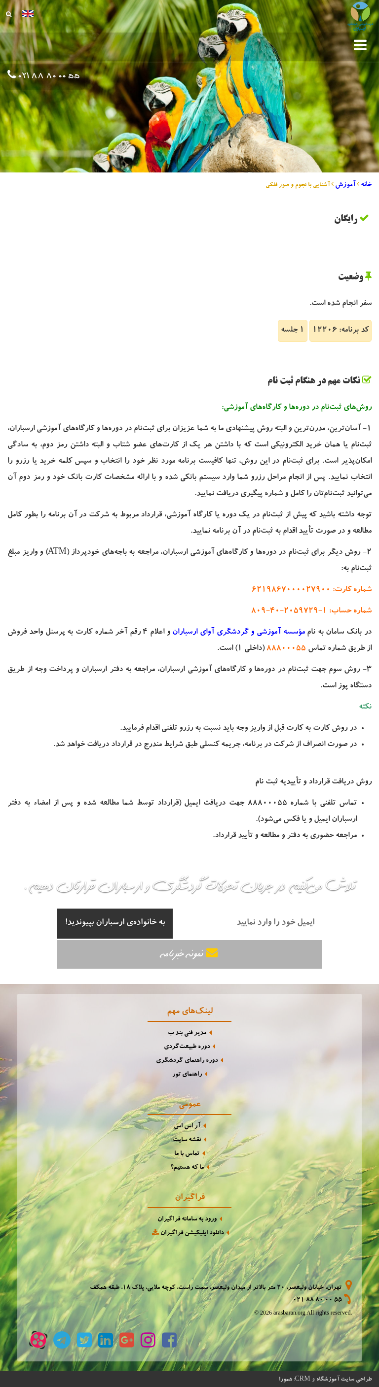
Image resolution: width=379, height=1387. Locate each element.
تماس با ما (186, 1154)
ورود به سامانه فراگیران (187, 1219)
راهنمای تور (187, 1075)
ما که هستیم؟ (187, 1168)
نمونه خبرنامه (189, 954)
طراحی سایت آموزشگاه (344, 1379)
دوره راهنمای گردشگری (187, 1061)
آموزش (345, 185)
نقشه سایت (187, 1140)
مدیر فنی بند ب (187, 1033)
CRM (302, 1378)
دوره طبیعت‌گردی (187, 1047)
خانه (366, 185)
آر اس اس (187, 1126)
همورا (285, 1379)
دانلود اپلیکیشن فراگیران (187, 1233)
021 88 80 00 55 (48, 76)
